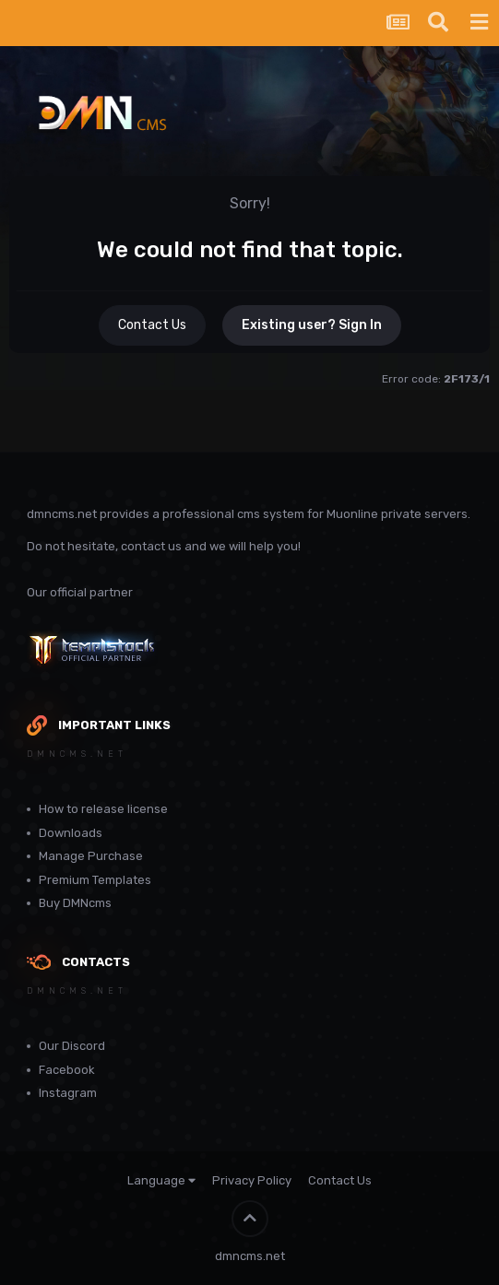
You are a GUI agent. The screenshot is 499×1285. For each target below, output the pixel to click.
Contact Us (152, 325)
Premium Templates (95, 880)
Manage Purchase (91, 856)
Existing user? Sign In (312, 325)
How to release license (103, 809)
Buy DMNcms (75, 903)
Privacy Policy (251, 1180)
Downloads (70, 833)
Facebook (67, 1070)
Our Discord (72, 1046)
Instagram (68, 1093)
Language (161, 1180)
